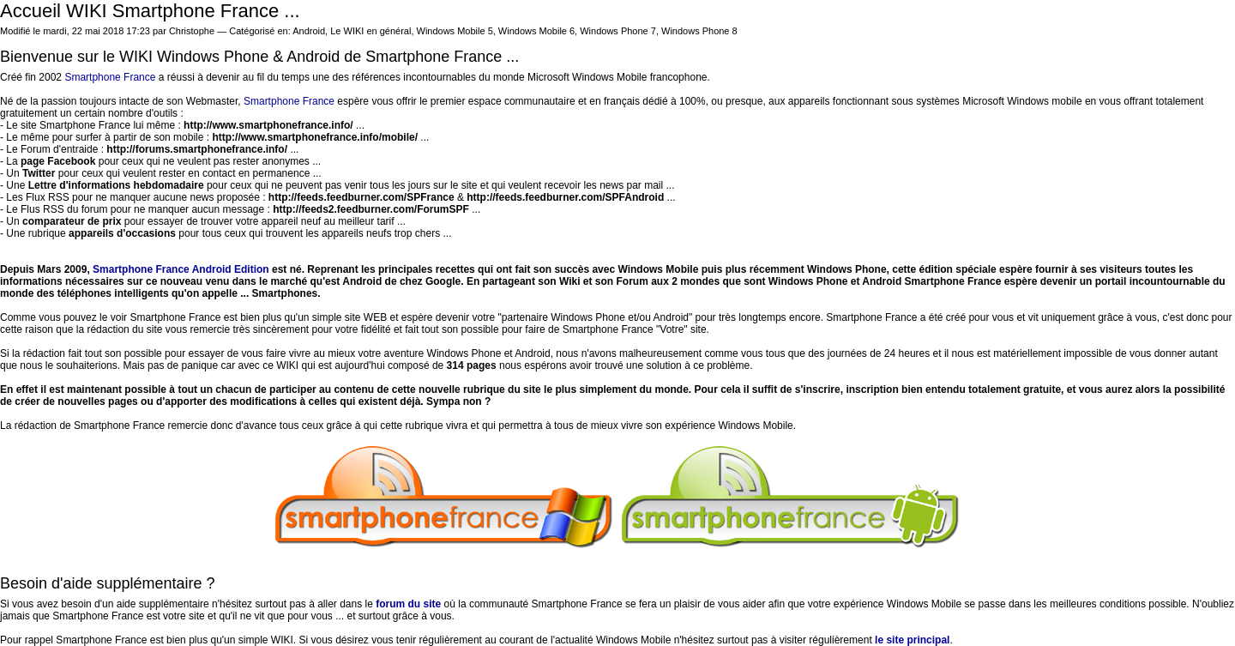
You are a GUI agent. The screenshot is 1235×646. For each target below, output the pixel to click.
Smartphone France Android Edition (181, 269)
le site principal (912, 640)
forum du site (408, 604)
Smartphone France (109, 77)
